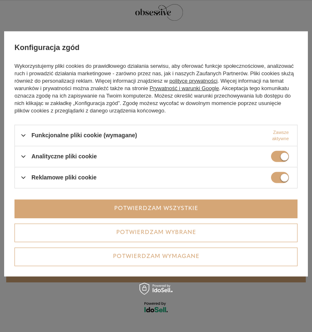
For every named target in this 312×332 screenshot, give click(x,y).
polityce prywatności (193, 80)
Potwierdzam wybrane (156, 232)
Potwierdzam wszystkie (156, 208)
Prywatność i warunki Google (184, 88)
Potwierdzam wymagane (156, 256)
